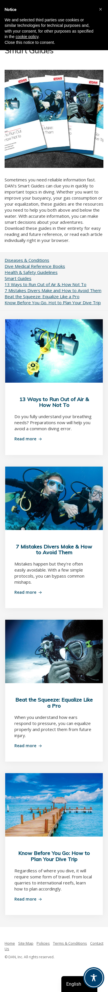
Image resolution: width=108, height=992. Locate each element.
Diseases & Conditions (27, 260)
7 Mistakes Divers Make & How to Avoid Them (54, 549)
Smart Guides (18, 278)
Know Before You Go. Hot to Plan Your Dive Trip (53, 302)
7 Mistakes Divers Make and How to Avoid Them (53, 290)
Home (10, 943)
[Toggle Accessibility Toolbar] (94, 978)
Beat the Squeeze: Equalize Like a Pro (42, 296)
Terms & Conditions (70, 943)
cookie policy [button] (27, 36)
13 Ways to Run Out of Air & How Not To (45, 284)
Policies (43, 943)
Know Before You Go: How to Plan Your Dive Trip (54, 856)
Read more (25, 438)
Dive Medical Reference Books (35, 266)
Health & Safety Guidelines (31, 272)
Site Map (25, 943)
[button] (100, 9)
